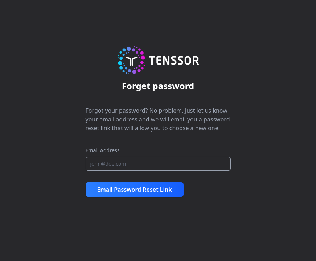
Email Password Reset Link (134, 190)
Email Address (103, 150)
